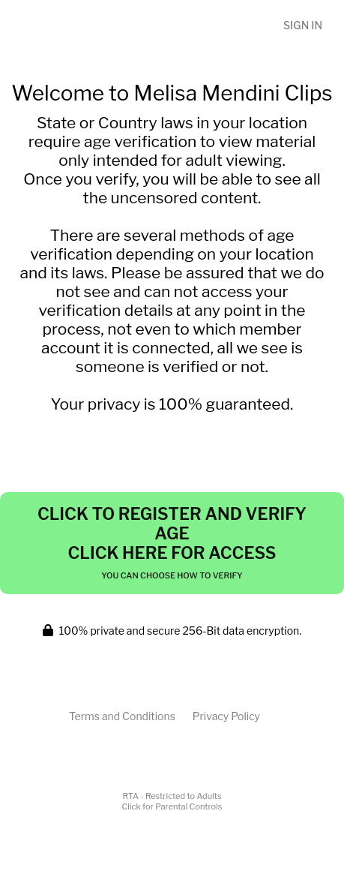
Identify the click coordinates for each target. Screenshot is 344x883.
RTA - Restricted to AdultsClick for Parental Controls (172, 801)
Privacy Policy (226, 716)
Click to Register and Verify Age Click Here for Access (172, 542)
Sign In (302, 25)
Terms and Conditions (122, 716)
